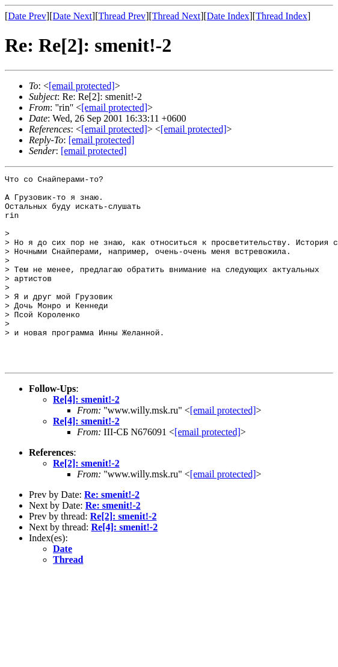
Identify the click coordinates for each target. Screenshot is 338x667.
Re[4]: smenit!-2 (86, 437)
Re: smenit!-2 (112, 532)
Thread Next (176, 16)
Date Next (72, 16)
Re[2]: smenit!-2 (86, 501)
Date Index (228, 16)
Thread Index (281, 16)
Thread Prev (122, 16)
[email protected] (114, 129)
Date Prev (27, 16)
